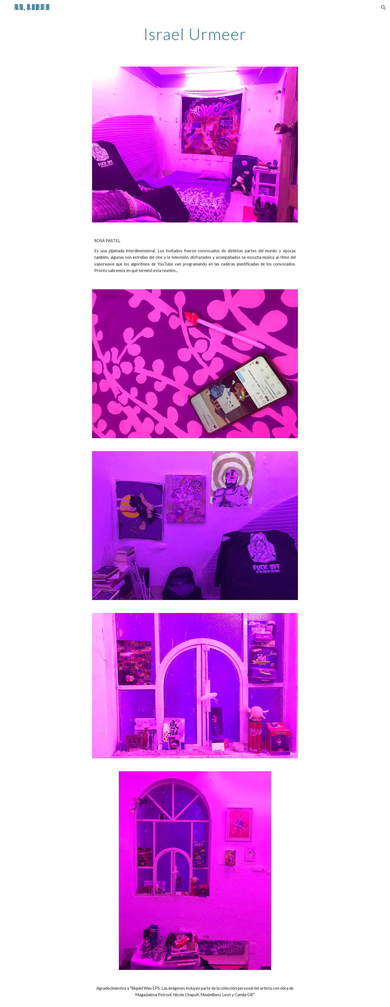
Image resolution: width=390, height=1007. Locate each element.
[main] (195, 34)
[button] (383, 7)
